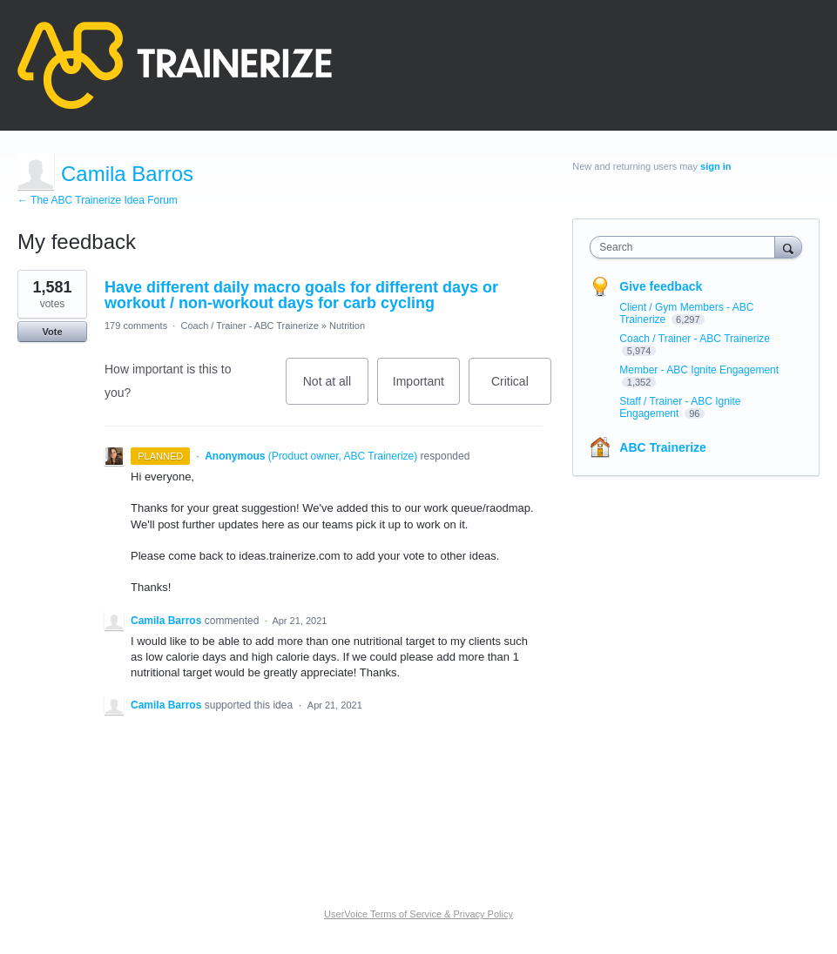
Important (426, 389)
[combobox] (685, 247)
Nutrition (347, 325)
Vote (52, 331)
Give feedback (660, 286)
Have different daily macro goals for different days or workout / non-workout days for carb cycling (301, 295)
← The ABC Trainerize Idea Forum (97, 200)
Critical (521, 389)
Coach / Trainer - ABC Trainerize (249, 325)
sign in (715, 166)
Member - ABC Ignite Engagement (699, 370)
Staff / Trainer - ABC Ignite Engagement (679, 407)
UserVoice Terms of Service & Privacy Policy (418, 914)
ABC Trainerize (662, 447)
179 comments (136, 325)
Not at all (335, 389)
